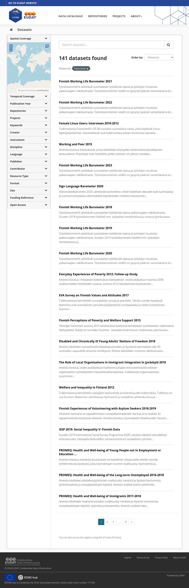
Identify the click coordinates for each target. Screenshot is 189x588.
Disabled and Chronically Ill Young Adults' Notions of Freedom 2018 (107, 341)
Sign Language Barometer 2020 (81, 186)
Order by (136, 57)
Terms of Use (143, 557)
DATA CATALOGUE (71, 16)
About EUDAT (179, 557)
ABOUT (136, 16)
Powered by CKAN (175, 575)
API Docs (115, 537)
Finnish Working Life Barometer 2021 (85, 81)
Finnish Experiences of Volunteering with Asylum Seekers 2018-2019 (107, 408)
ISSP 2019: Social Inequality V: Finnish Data (89, 429)
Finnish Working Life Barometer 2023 (85, 165)
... (119, 522)
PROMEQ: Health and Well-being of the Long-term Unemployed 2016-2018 (111, 475)
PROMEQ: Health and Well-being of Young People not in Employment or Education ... (110, 452)
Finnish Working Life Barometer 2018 (85, 207)
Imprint (127, 557)
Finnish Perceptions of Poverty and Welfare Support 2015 (100, 320)
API (104, 537)
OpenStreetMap (28, 90)
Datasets (24, 29)
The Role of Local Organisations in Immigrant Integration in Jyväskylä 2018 (112, 362)
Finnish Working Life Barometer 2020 (85, 253)
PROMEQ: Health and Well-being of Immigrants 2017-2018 (100, 496)
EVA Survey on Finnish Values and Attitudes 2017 (94, 295)
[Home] (11, 29)
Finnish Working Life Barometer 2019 (85, 228)
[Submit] (169, 45)
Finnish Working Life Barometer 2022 (85, 102)
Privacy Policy (161, 557)
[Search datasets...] (111, 45)
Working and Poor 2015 (75, 144)
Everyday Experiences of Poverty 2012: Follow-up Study (98, 274)
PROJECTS (119, 16)
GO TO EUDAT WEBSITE (22, 3)
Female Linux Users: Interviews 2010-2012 (89, 123)
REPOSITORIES (97, 16)
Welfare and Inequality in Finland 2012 (86, 387)
